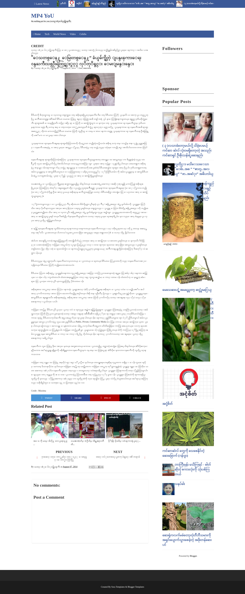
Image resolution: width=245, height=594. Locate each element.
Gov (80, 68)
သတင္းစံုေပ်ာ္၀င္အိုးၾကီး (47, 68)
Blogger (193, 556)
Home (38, 34)
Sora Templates (118, 587)
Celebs (83, 34)
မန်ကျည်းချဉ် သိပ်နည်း (103, 3)
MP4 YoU (42, 16)
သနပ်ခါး (180, 484)
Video (73, 34)
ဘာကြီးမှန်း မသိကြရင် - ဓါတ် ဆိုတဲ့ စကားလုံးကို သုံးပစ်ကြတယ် (193, 469)
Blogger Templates (136, 587)
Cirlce (135, 397)
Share (76, 397)
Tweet (47, 397)
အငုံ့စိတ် (83, 3)
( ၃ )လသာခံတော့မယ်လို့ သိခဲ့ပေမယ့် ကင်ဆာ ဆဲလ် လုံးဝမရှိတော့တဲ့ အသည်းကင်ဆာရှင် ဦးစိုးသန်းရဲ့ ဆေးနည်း (186, 150)
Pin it (106, 397)
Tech (47, 34)
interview (87, 68)
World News (59, 34)
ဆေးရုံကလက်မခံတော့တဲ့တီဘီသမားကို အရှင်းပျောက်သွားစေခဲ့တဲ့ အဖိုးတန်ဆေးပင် (187, 540)
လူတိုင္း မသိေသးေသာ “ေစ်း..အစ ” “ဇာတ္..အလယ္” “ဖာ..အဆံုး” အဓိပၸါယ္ (149, 3)
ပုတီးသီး (67, 3)
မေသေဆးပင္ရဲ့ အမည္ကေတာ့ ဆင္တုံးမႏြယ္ (187, 290)
